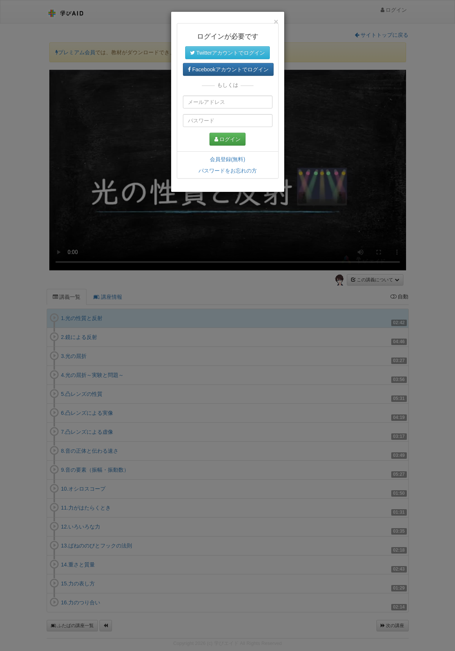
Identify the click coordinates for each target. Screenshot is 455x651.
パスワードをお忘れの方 (227, 171)
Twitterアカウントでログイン (227, 53)
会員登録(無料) (227, 159)
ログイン (227, 139)
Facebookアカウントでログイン (228, 69)
